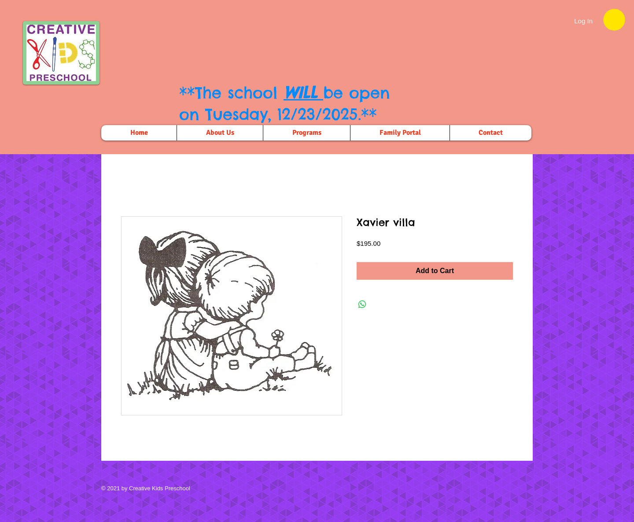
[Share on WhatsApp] (362, 304)
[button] (614, 19)
